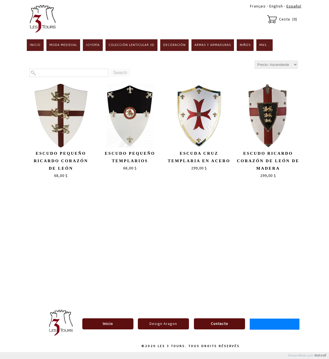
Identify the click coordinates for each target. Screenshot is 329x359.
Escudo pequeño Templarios (130, 157)
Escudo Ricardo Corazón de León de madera (268, 161)
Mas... (264, 45)
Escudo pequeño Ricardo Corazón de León (61, 161)
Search (120, 72)
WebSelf (320, 355)
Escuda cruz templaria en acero (199, 157)
